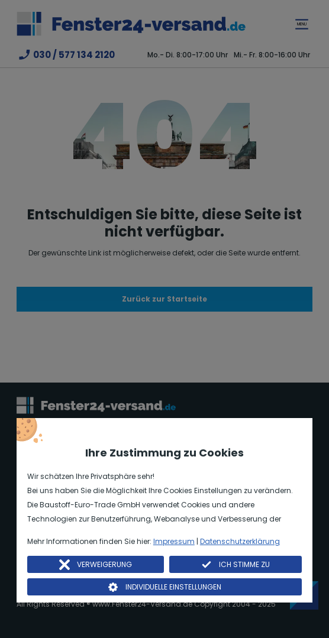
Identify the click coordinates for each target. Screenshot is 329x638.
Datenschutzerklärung (240, 541)
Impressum (174, 541)
